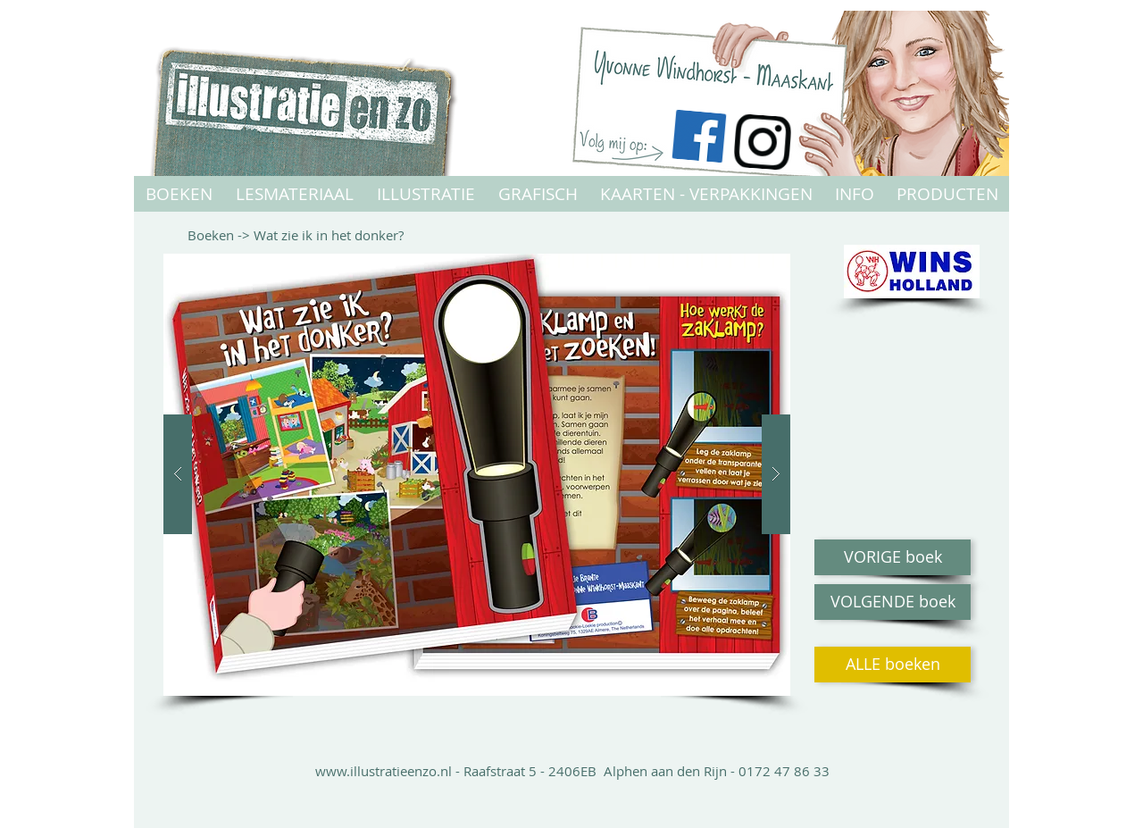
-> (246, 235)
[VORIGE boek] (892, 557)
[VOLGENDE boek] (892, 602)
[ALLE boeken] (892, 664)
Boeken (213, 235)
